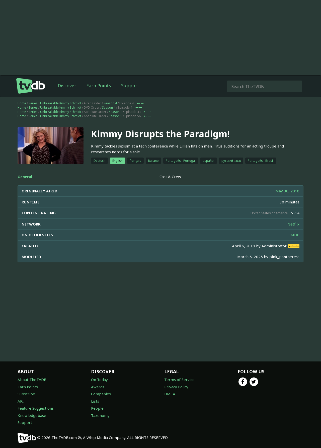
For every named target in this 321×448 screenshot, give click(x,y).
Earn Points (98, 86)
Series (33, 103)
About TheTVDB (32, 379)
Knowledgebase (32, 415)
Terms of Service (179, 379)
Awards (97, 386)
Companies (101, 393)
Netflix (293, 224)
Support (130, 86)
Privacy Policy (176, 386)
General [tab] (25, 176)
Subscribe (26, 393)
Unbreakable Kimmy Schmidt (60, 103)
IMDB (294, 234)
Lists (95, 401)
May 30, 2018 (287, 190)
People (97, 408)
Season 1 (115, 112)
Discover (67, 86)
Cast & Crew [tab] (170, 176)
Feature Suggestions (36, 408)
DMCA (169, 393)
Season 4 (110, 103)
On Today (99, 379)
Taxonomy (100, 415)
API (21, 401)
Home (22, 103)
